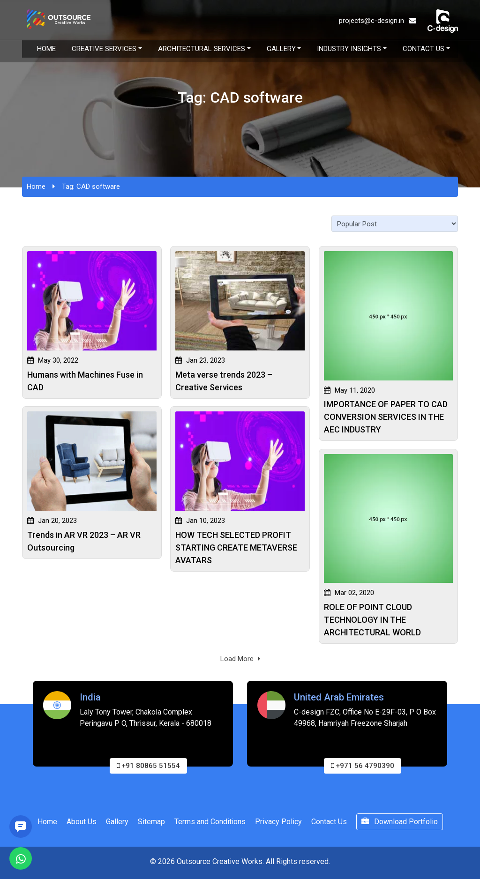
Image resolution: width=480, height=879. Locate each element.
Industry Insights (349, 49)
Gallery (281, 49)
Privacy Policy (278, 821)
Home (46, 49)
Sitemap (151, 821)
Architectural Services (201, 49)
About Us (82, 821)
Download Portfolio (399, 821)
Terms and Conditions (210, 821)
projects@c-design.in (377, 20)
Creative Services (104, 49)
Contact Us (423, 49)
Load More (240, 659)
